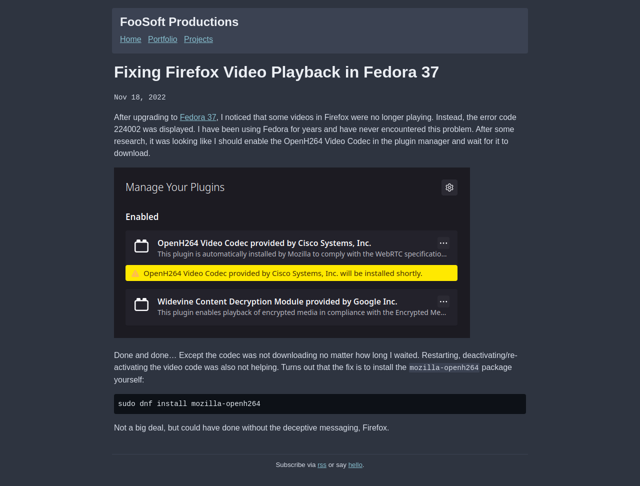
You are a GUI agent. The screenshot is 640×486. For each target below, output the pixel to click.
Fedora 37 (198, 116)
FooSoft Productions (179, 21)
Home (131, 39)
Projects (198, 39)
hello (355, 464)
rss (322, 464)
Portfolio (163, 39)
